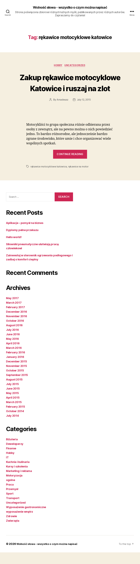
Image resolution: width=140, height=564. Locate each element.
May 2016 (12, 350)
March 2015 (14, 413)
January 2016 (15, 368)
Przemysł (12, 500)
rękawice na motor (79, 178)
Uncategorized (75, 65)
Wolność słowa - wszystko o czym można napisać (70, 7)
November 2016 (16, 327)
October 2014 (15, 422)
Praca (10, 496)
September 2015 (17, 386)
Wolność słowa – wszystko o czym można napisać (48, 555)
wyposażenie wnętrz (19, 523)
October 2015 (15, 382)
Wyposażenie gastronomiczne (26, 518)
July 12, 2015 (84, 111)
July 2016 (12, 341)
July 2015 (12, 395)
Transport (12, 509)
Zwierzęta (12, 532)
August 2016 (14, 336)
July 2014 (12, 427)
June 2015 (13, 400)
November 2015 (16, 377)
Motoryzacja (14, 487)
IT (7, 469)
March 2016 (14, 359)
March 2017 (13, 314)
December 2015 (16, 373)
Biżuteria (12, 450)
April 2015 (12, 409)
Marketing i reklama (19, 482)
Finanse (11, 460)
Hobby (58, 65)
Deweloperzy (14, 455)
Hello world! (14, 248)
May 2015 (12, 404)
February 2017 (15, 318)
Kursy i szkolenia (17, 478)
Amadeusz (62, 111)
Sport (9, 505)
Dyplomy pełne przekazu (22, 241)
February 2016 (15, 364)
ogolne (10, 491)
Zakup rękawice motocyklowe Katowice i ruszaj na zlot (70, 88)
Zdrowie (11, 527)
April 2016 (12, 355)
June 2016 (13, 345)
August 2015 (14, 391)
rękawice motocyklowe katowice (48, 178)
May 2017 (12, 309)
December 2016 (16, 323)
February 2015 (15, 418)
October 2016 (15, 332)
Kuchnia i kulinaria (18, 473)
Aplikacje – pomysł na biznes (24, 234)
